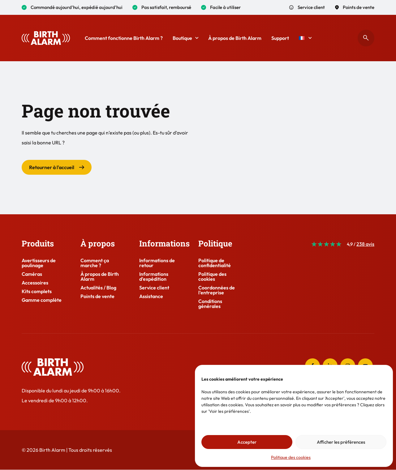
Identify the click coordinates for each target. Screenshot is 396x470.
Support (280, 38)
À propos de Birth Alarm (234, 38)
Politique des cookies (291, 457)
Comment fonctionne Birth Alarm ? (124, 38)
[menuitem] (305, 38)
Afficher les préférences (341, 442)
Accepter (246, 442)
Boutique (185, 38)
